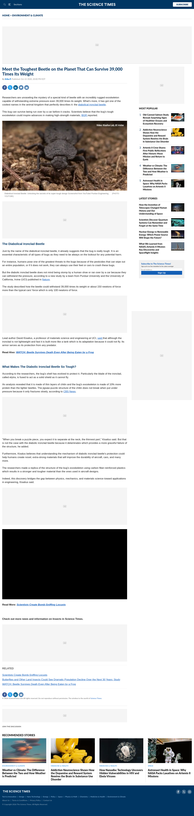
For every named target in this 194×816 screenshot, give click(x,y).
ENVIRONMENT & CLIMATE (27, 15)
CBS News (69, 391)
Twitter (10, 87)
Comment (21, 87)
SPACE (150, 766)
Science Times (96, 698)
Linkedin (15, 87)
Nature (46, 279)
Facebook (4, 87)
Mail (26, 87)
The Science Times (97, 4)
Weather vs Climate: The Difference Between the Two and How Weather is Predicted (23, 773)
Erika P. (8, 79)
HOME (6, 15)
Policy (53, 797)
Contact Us (47, 800)
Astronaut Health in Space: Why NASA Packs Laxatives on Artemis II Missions (169, 773)
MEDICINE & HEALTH (59, 766)
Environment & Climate (116, 797)
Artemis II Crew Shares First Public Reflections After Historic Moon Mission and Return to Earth (154, 153)
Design (21, 797)
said (100, 338)
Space (60, 797)
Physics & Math (71, 797)
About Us (6, 800)
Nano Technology (33, 797)
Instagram (189, 792)
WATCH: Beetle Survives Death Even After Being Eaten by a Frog (55, 352)
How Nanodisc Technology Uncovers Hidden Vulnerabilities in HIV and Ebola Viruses (121, 773)
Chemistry (84, 797)
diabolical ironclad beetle (92, 104)
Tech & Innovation (9, 797)
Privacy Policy (35, 800)
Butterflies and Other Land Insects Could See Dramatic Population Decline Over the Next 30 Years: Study (61, 679)
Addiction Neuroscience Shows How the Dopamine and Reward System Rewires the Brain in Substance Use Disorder (156, 135)
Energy (45, 797)
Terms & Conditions (19, 800)
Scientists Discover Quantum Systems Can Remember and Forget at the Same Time (153, 222)
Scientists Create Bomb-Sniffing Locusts (41, 604)
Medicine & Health (97, 797)
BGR (84, 115)
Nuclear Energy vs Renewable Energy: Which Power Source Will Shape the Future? (153, 234)
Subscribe (182, 4)
